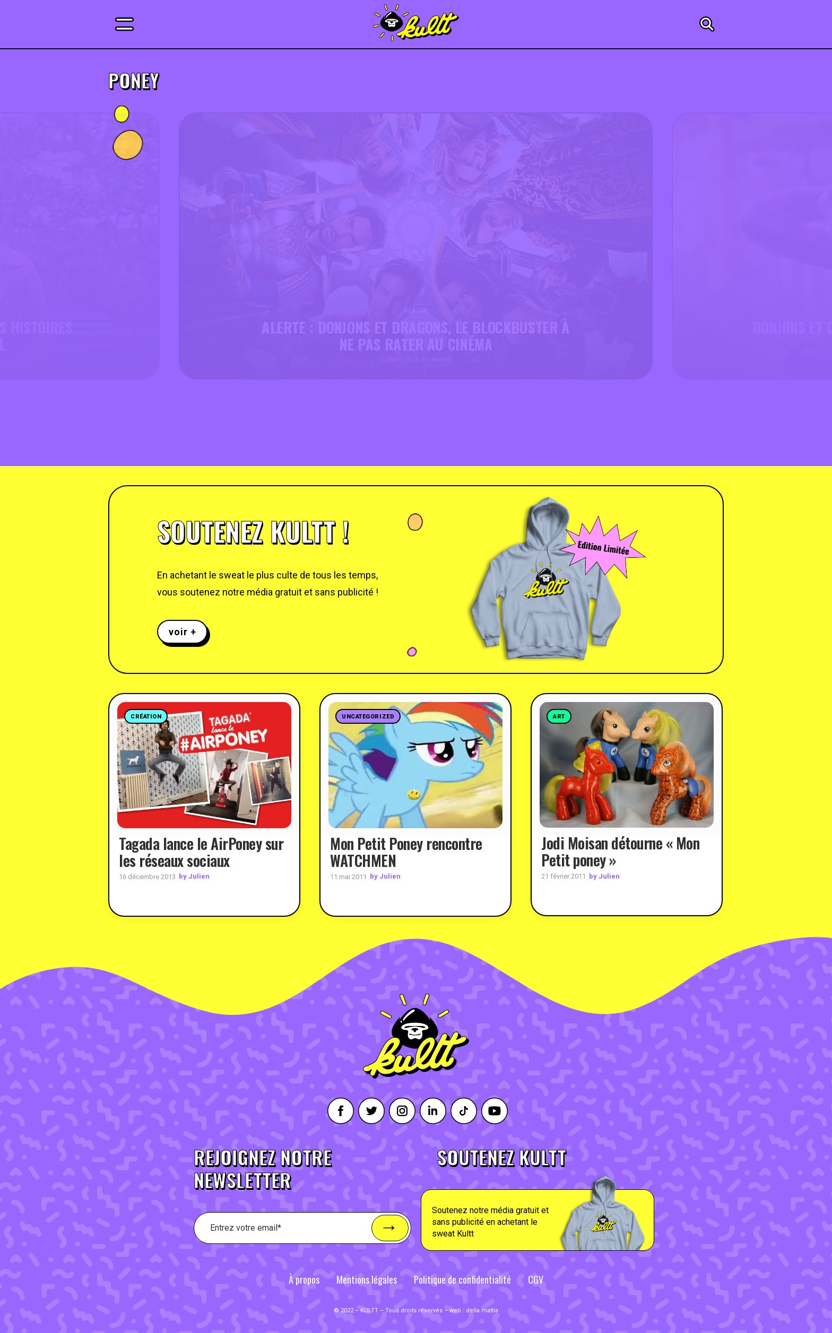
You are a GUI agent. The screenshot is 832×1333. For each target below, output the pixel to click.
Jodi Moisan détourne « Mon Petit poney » (620, 851)
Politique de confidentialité (462, 1279)
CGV (535, 1279)
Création (146, 716)
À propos (304, 1279)
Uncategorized (368, 716)
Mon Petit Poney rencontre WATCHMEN (406, 851)
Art (559, 716)
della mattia (482, 1309)
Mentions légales (366, 1279)
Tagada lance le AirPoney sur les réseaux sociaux (201, 851)
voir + (182, 631)
